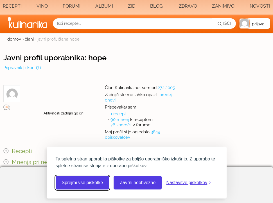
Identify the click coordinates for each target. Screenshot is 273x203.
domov (14, 39)
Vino (42, 6)
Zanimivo (223, 6)
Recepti (12, 6)
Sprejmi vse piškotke (82, 182)
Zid (131, 6)
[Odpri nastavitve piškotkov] (188, 182)
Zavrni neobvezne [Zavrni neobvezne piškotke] (137, 182)
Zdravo (188, 6)
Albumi (104, 6)
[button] (254, 23)
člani (29, 39)
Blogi (157, 6)
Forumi (71, 6)
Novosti (260, 6)
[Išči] (224, 23)
